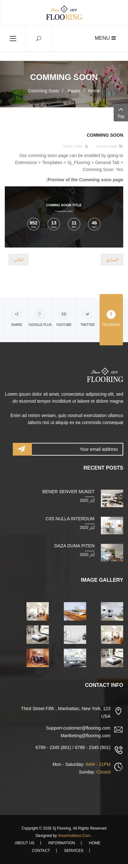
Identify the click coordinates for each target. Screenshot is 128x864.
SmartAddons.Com (74, 835)
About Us (24, 843)
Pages (73, 90)
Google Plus (40, 318)
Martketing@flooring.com (85, 735)
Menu (105, 38)
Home (94, 90)
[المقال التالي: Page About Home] (18, 259)
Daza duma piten (74, 545)
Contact (41, 850)
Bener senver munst (68, 491)
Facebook (111, 318)
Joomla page (106, 146)
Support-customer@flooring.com (78, 728)
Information (62, 843)
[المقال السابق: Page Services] (112, 259)
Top (121, 112)
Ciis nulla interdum (70, 518)
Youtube (64, 318)
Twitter (87, 318)
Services (73, 850)
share (16, 318)
